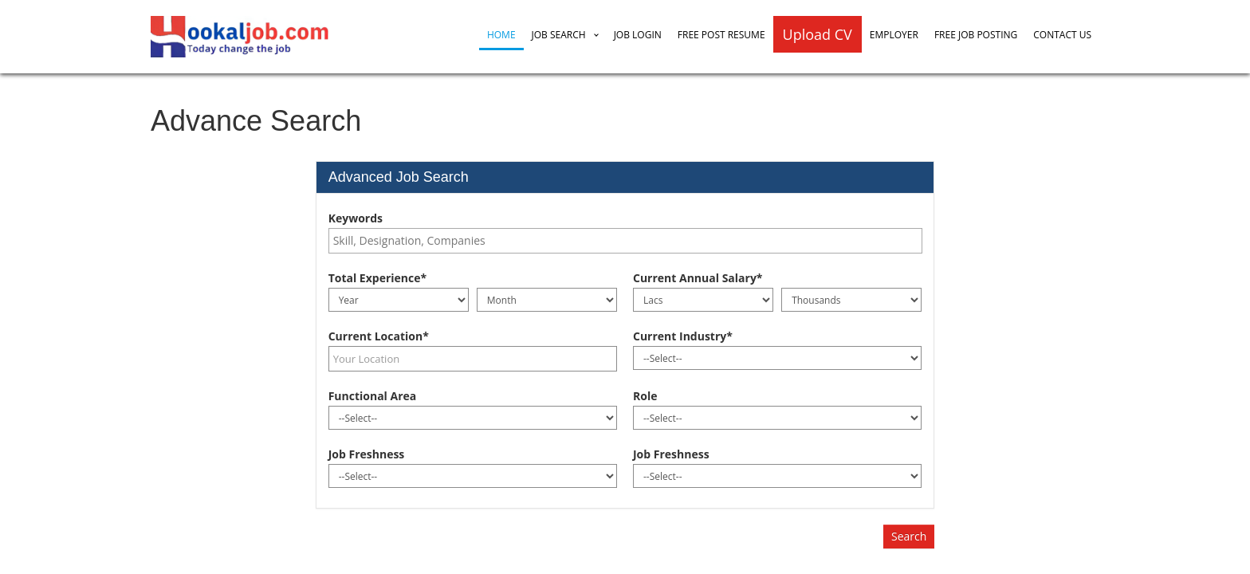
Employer (894, 34)
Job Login (638, 34)
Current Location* (378, 336)
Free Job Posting (975, 34)
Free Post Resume (721, 34)
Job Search (559, 34)
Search (908, 536)
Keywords (355, 218)
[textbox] (629, 241)
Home (501, 34)
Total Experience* (377, 277)
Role (645, 395)
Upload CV (817, 34)
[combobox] (625, 241)
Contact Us (1062, 34)
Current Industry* (683, 336)
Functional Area (372, 395)
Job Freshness (366, 454)
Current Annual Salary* (698, 277)
